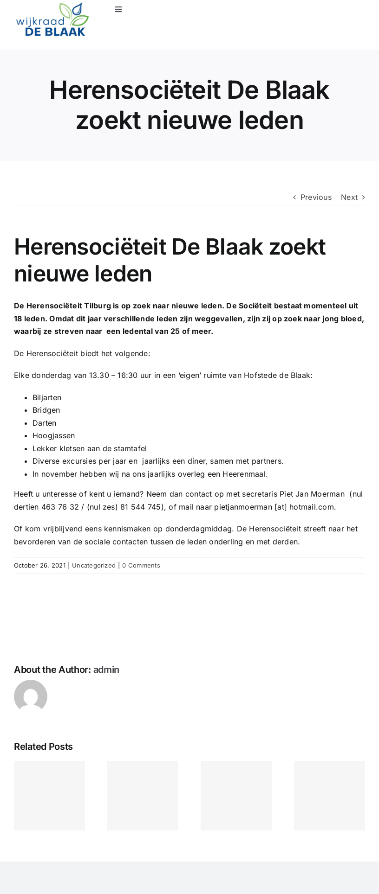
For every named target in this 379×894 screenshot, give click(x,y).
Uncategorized (94, 565)
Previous (316, 197)
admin (106, 669)
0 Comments (141, 565)
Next (349, 197)
